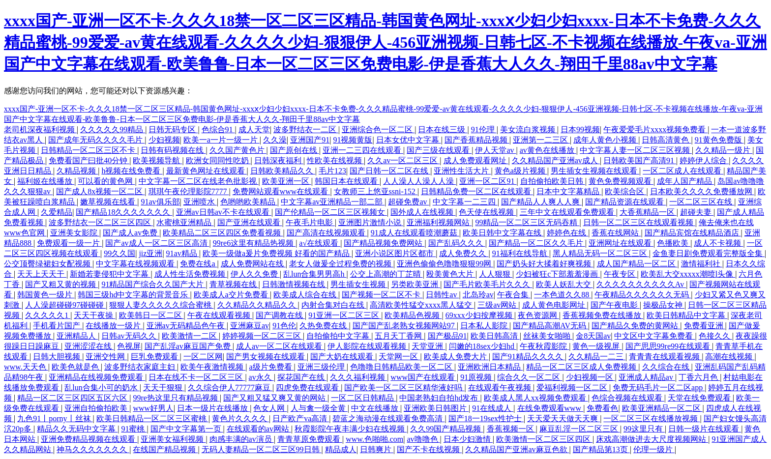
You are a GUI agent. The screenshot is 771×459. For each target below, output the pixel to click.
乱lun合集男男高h (314, 274)
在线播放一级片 (114, 325)
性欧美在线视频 (335, 160)
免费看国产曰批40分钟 (89, 160)
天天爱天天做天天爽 (563, 418)
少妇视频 (164, 140)
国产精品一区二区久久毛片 (537, 243)
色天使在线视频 (487, 212)
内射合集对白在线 (333, 305)
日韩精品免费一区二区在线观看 (477, 191)
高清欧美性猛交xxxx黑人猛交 (422, 305)
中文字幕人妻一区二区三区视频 (636, 150)
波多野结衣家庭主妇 (140, 367)
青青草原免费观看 (309, 439)
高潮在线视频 (729, 356)
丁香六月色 (699, 377)
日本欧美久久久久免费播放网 (702, 191)
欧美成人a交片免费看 (232, 294)
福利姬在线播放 (45, 181)
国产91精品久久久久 (528, 356)
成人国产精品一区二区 (637, 263)
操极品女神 (663, 305)
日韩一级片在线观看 (704, 429)
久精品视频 (77, 171)
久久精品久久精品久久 (257, 305)
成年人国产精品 (685, 181)
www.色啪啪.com (374, 439)
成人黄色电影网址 (554, 305)
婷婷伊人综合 (704, 160)
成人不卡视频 (718, 243)
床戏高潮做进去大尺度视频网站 (652, 439)
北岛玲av (478, 294)
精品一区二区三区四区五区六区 (73, 398)
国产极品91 (447, 336)
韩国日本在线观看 (347, 181)
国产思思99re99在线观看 (668, 346)
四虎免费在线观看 (308, 387)
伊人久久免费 (255, 274)
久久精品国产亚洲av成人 (556, 160)
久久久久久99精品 (112, 129)
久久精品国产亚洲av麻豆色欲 (517, 449)
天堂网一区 (399, 356)
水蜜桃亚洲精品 (184, 222)
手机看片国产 (57, 325)
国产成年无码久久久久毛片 (96, 140)
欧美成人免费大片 (456, 356)
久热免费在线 (324, 325)
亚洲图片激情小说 (370, 222)
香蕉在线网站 (616, 233)
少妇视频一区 (590, 377)
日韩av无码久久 (129, 336)
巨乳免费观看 (155, 356)
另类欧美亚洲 (415, 284)
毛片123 (332, 171)
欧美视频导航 (157, 160)
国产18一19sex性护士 (486, 418)
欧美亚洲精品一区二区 (662, 408)
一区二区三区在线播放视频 (651, 418)
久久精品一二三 (596, 356)
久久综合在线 (666, 367)
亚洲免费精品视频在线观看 (89, 439)
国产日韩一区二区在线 (390, 171)
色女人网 (270, 408)
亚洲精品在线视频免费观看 (97, 377)
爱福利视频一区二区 (572, 387)
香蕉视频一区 (511, 429)
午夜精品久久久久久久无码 (642, 294)
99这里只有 (644, 429)
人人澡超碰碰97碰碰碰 (65, 305)
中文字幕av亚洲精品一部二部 (333, 202)
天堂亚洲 (428, 346)
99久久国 (119, 253)
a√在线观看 (319, 243)
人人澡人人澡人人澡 (419, 181)
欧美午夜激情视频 (212, 367)
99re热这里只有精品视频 (176, 398)
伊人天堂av (495, 150)
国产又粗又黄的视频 (61, 284)
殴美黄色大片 (450, 274)
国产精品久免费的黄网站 (636, 325)
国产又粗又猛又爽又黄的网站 (275, 398)
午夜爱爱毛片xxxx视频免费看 (655, 129)
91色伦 (284, 325)
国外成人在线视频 (422, 212)
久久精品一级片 (723, 150)
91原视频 (477, 377)
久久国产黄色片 (238, 150)
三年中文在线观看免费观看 (568, 212)
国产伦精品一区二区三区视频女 (331, 212)
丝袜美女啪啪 (547, 336)
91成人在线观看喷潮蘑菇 (415, 233)
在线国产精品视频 (165, 449)
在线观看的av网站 (259, 429)
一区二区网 (203, 356)
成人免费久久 (463, 253)
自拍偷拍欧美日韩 (552, 181)
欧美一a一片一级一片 (221, 140)
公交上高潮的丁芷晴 (386, 274)
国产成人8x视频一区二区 (100, 191)
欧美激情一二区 (190, 336)
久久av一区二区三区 (403, 160)
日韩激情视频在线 (294, 284)
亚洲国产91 (309, 140)
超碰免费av (408, 202)
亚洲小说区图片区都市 (395, 253)
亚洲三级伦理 (322, 367)
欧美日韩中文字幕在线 (503, 233)
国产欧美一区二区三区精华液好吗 (404, 387)
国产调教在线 (280, 315)
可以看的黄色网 (106, 181)
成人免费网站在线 (253, 263)
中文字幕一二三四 (465, 202)
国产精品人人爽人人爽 (541, 202)
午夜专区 (620, 274)
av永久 (261, 377)
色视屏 (129, 346)
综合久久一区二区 (529, 377)
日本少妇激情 (468, 439)
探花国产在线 (301, 377)
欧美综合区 (625, 191)
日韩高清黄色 (666, 140)
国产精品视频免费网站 (384, 243)
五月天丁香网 (399, 336)
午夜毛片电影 (310, 222)
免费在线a (198, 263)
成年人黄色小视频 (605, 140)
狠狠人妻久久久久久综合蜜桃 (161, 305)
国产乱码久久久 (456, 243)
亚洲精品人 (77, 336)
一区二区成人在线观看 (683, 171)
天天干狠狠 (163, 387)
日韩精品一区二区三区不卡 (89, 150)
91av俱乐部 (160, 202)
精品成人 (340, 449)
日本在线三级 (442, 129)
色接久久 (715, 336)
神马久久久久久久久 (93, 449)
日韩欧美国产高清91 (639, 160)
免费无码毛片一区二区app (659, 387)
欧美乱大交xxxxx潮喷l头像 (688, 274)
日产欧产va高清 (300, 418)
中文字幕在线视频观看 (136, 263)
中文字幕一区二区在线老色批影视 (199, 181)
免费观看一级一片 (69, 243)
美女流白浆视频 (528, 129)
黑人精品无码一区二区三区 (601, 253)
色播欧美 (673, 243)
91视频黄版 (352, 140)
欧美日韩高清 (495, 336)
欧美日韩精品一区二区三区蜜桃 (152, 418)
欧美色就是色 (76, 367)
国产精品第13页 (601, 449)
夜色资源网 (538, 315)
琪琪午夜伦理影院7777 (188, 191)
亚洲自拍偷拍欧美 (96, 408)
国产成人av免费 (131, 233)
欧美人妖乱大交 (564, 284)
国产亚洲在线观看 (249, 222)
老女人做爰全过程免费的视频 (341, 263)
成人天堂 (254, 129)
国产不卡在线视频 (429, 449)
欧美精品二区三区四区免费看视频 (223, 233)
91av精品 (182, 253)
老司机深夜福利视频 (40, 129)
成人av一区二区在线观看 (280, 346)
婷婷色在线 (567, 233)
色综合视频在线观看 (628, 398)
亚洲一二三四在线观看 (363, 150)
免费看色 (602, 408)
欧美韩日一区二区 (151, 315)
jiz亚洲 (150, 253)
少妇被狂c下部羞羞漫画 (558, 274)
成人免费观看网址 (476, 160)
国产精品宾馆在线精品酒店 (693, 233)
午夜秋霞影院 (544, 346)
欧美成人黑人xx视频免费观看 (536, 398)
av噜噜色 (423, 439)
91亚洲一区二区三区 (344, 315)
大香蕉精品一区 (648, 212)
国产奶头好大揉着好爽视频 (545, 263)
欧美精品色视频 (413, 315)
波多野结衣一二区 (305, 129)
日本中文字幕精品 (568, 191)
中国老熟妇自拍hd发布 (439, 398)
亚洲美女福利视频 (173, 439)
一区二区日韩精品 (363, 398)
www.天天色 (26, 367)
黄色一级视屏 (597, 346)
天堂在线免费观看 (700, 398)
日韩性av (442, 294)
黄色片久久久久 (240, 418)
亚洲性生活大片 (462, 171)
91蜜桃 (134, 429)
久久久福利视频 (358, 377)
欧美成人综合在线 (305, 294)
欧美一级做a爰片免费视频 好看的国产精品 (277, 253)
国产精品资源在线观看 (625, 202)
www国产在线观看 (423, 377)
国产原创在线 (294, 150)
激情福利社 (701, 263)
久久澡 (275, 140)
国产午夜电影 (615, 305)
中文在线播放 (375, 408)
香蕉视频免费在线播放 (603, 315)
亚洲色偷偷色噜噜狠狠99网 (445, 263)
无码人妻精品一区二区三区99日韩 (262, 449)
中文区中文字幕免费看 (654, 336)
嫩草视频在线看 (108, 202)
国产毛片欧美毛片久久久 (488, 284)
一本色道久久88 (562, 294)
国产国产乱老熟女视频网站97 (405, 325)
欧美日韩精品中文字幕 (687, 315)
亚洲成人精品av (647, 377)
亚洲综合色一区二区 (378, 129)
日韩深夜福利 (278, 160)
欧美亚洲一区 (286, 181)
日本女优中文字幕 (408, 140)
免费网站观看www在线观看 (281, 191)
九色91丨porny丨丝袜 (54, 418)
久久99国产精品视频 (446, 429)
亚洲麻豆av (249, 325)
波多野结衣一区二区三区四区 (101, 222)
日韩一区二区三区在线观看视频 (639, 222)
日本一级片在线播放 (213, 408)
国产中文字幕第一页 (186, 429)
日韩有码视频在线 (173, 150)
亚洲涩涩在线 (89, 346)
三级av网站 (497, 305)
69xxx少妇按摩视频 (479, 315)
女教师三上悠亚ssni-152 (375, 191)
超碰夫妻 (696, 212)
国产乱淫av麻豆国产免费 (189, 346)
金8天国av (593, 336)
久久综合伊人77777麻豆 (230, 387)
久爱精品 (56, 212)
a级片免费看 (271, 367)
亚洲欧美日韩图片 (436, 408)
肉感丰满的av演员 (241, 439)
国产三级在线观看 (439, 150)
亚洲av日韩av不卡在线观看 (223, 212)
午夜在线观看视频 (219, 315)
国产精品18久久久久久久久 (124, 212)
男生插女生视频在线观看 (595, 171)
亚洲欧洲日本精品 (490, 367)
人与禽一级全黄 (319, 408)
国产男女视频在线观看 (266, 356)
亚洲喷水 (200, 202)
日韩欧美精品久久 (282, 171)
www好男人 (153, 408)
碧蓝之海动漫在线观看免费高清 (388, 418)
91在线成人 (492, 408)
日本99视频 (580, 129)
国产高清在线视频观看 (327, 233)
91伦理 (484, 129)
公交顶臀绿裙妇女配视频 (48, 263)
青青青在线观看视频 (665, 356)
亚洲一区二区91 (487, 181)
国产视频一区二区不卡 (382, 294)
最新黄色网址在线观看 (206, 171)
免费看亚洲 (704, 325)
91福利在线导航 (520, 253)
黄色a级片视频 (521, 171)
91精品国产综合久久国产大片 (153, 284)
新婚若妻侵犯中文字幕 (110, 274)
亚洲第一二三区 (541, 140)
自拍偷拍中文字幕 (338, 336)
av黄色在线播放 (548, 150)
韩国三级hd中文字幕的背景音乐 (134, 294)
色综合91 (218, 129)
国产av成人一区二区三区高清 (157, 243)
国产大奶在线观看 (342, 356)
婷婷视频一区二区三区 (262, 336)
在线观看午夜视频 (500, 387)
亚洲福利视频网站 (439, 222)
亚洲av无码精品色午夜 (187, 325)
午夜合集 (514, 294)
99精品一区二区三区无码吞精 (527, 222)
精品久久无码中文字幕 (77, 429)
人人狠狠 (495, 274)
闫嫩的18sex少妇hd (482, 346)
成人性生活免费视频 (190, 274)
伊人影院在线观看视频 (367, 346)
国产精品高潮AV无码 (550, 325)
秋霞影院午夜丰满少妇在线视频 (351, 429)
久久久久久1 (47, 315)
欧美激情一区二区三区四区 (544, 439)
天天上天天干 (41, 274)
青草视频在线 (234, 284)
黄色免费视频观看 (621, 181)
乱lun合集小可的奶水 (101, 387)
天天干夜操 (94, 315)
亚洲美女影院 (74, 233)
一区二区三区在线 (701, 202)
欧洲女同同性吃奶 (218, 160)
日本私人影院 (484, 325)
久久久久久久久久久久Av (641, 284)
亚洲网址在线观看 (621, 243)
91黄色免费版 (719, 140)
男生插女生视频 (358, 284)
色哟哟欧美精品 (248, 202)
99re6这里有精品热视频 (254, 243)
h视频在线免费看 (131, 171)
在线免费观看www (550, 408)
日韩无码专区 (173, 129)
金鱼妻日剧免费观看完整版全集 (708, 253)
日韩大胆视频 (57, 356)
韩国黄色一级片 (45, 294)
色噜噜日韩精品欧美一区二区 (402, 367)
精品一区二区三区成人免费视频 (582, 367)
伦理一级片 (654, 449)
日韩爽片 (376, 449)
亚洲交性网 (106, 356)
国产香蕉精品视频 (477, 140)
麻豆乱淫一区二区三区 (579, 429)
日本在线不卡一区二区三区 (196, 377)
